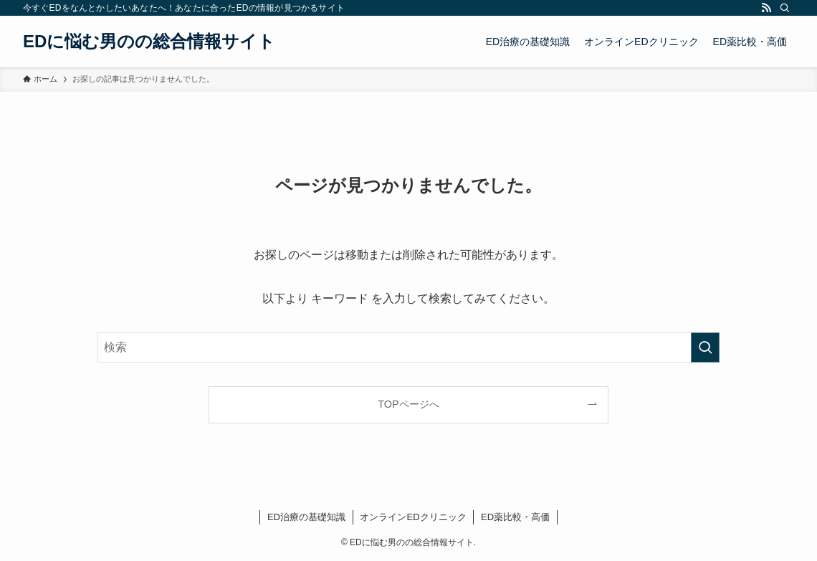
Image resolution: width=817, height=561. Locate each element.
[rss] (766, 8)
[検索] (784, 8)
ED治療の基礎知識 (306, 517)
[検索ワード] (408, 347)
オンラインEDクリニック (413, 517)
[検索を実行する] (705, 347)
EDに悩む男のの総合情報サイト (149, 41)
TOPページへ (408, 404)
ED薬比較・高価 (515, 517)
